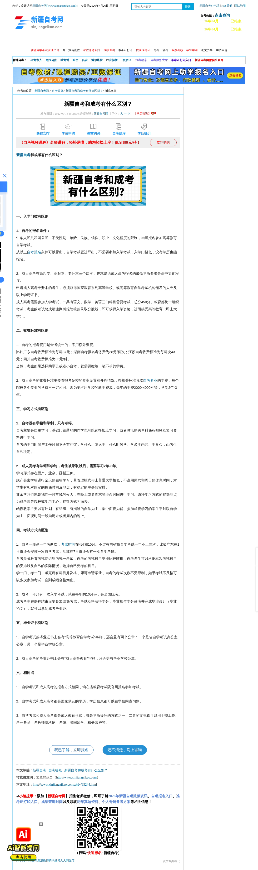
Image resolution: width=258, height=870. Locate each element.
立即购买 (163, 142)
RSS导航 (227, 5)
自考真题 (179, 40)
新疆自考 (23, 155)
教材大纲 (159, 40)
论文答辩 (207, 50)
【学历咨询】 (145, 113)
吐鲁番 (64, 60)
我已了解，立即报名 (71, 750)
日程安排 (77, 40)
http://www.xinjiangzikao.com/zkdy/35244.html (65, 784)
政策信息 (36, 40)
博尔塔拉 (97, 60)
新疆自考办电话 (209, 5)
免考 (156, 50)
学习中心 (97, 40)
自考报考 (57, 40)
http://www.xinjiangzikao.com (76, 777)
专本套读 (138, 40)
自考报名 (34, 252)
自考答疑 (57, 90)
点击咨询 (222, 15)
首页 (19, 40)
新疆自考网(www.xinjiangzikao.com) (54, 5)
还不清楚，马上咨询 (125, 750)
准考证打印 (125, 50)
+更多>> (126, 60)
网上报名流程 (71, 50)
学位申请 (221, 50)
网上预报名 (222, 40)
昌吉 (85, 60)
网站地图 (240, 5)
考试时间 (68, 544)
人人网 (64, 860)
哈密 (75, 60)
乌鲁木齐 (36, 60)
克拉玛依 (51, 60)
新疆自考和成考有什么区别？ (84, 90)
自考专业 (118, 40)
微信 (71, 860)
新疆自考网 (42, 90)
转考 (165, 50)
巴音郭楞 (112, 60)
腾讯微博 (54, 860)
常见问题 (200, 40)
